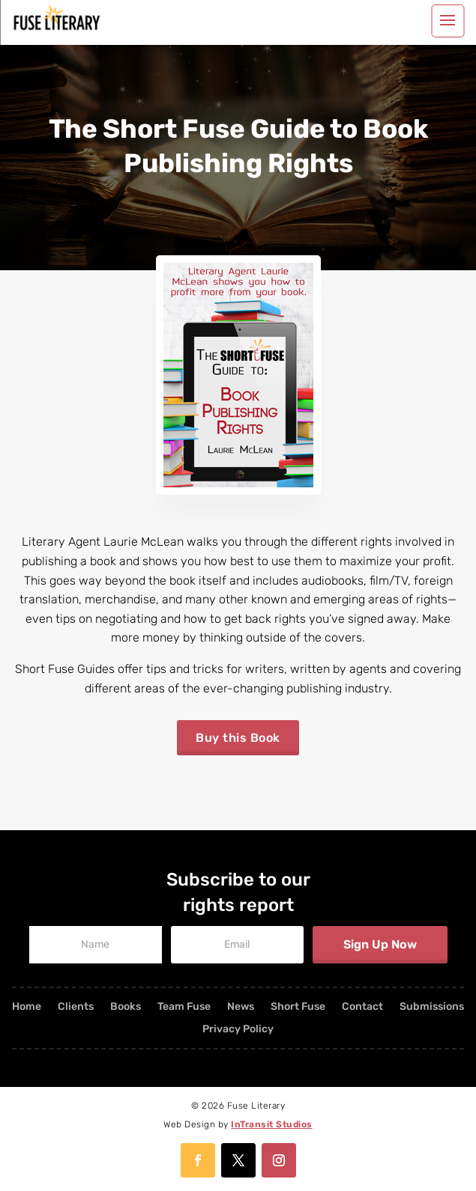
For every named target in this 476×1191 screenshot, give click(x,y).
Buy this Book (238, 738)
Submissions (432, 1007)
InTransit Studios (272, 1124)
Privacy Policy (238, 1029)
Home (26, 1007)
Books (125, 1007)
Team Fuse (184, 1007)
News (240, 1007)
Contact (362, 1007)
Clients (76, 1007)
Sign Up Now (380, 944)
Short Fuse (298, 1007)
